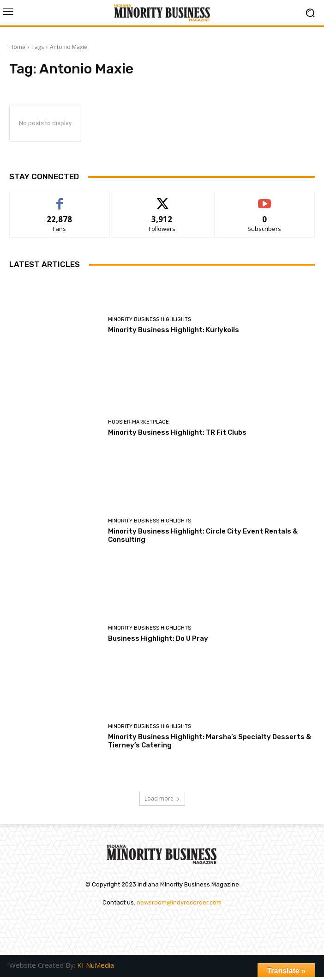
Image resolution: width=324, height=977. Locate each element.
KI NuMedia (95, 965)
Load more (162, 798)
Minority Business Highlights (149, 319)
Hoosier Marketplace (138, 422)
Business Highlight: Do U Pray (158, 638)
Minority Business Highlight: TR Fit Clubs (178, 432)
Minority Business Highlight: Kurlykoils (173, 330)
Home (17, 47)
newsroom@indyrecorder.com (179, 902)
